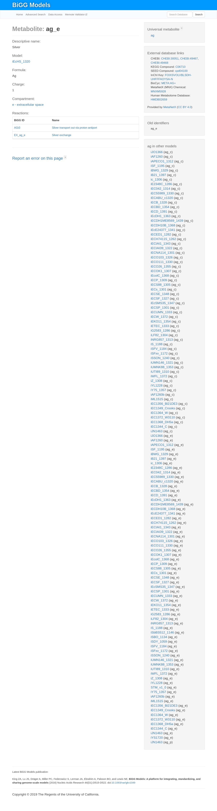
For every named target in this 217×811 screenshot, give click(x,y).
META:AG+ (168, 83)
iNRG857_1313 (162, 339)
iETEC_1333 (160, 326)
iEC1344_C (159, 426)
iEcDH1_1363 (161, 216)
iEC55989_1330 (163, 193)
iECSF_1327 (160, 298)
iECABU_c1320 (162, 198)
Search (198, 14)
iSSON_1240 (160, 358)
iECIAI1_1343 (161, 243)
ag (152, 35)
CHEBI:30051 (170, 58)
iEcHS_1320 (21, 61)
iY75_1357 (159, 390)
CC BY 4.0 (184, 107)
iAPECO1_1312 (162, 161)
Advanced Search (36, 14)
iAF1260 (157, 156)
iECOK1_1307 (161, 271)
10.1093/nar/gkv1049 (123, 782)
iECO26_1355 (161, 266)
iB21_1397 (159, 175)
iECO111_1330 (162, 262)
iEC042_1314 (161, 188)
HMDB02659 (159, 99)
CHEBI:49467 (189, 58)
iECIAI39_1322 (162, 248)
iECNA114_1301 (163, 252)
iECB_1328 (159, 202)
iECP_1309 (159, 280)
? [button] (65, 157)
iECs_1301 (159, 289)
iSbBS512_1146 (163, 632)
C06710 (180, 66)
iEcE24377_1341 (163, 230)
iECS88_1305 (161, 284)
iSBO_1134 (159, 637)
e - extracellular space (28, 104)
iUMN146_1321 (162, 362)
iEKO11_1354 (161, 321)
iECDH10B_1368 (163, 225)
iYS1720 (157, 737)
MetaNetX (169, 107)
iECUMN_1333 (162, 312)
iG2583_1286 (161, 330)
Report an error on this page (38, 158)
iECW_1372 (160, 316)
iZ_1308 (157, 380)
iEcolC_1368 (160, 275)
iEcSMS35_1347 (163, 303)
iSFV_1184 (159, 348)
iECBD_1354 (160, 207)
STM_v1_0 (159, 687)
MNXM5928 (158, 91)
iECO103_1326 (162, 257)
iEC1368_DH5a (162, 422)
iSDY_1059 (159, 641)
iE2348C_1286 (162, 184)
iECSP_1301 (160, 307)
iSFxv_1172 (160, 353)
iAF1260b (158, 394)
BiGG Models (31, 5)
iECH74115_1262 (164, 239)
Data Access (55, 14)
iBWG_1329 (160, 170)
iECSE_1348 (160, 294)
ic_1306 (157, 179)
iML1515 (157, 399)
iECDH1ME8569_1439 (167, 220)
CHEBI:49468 (159, 62)
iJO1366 (157, 152)
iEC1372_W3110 (163, 417)
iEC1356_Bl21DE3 (164, 403)
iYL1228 (157, 385)
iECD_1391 (159, 211)
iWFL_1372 (159, 376)
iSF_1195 (158, 166)
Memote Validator (75, 14)
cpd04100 (181, 70)
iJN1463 (157, 431)
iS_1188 (157, 344)
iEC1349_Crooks (163, 408)
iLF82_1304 (160, 335)
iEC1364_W (160, 413)
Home (19, 14)
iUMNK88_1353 (162, 367)
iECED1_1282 (161, 234)
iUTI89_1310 (160, 371)
